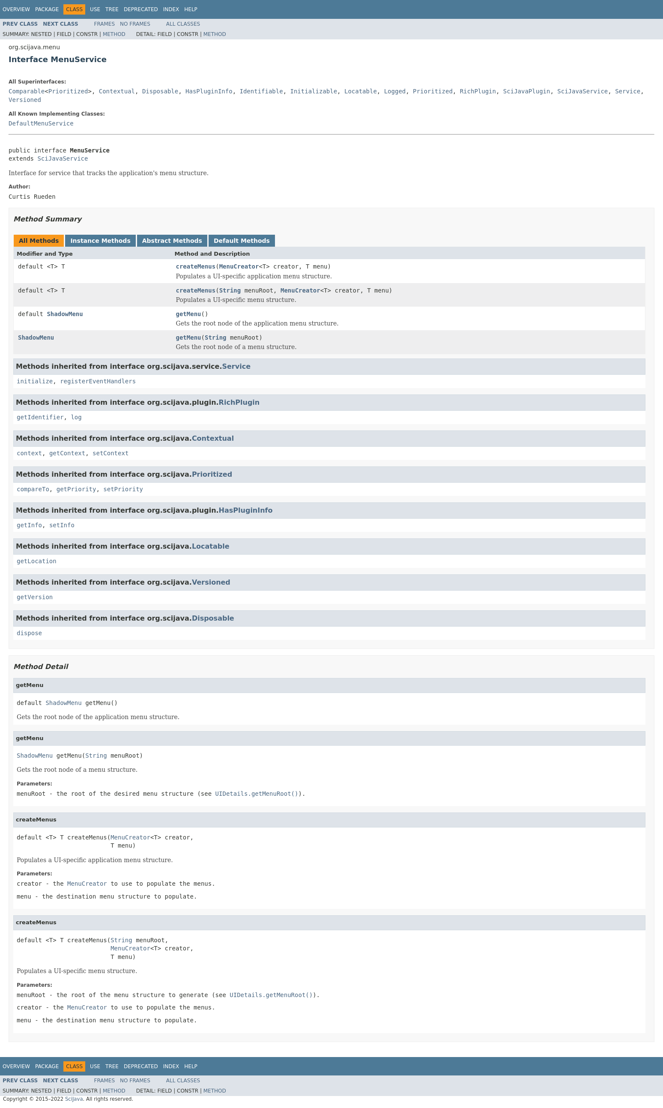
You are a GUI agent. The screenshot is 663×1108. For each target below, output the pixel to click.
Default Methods (242, 240)
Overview (16, 9)
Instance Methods (100, 240)
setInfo (62, 525)
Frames (104, 24)
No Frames (135, 24)
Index (171, 9)
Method (114, 34)
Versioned (25, 99)
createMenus (196, 266)
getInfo (29, 525)
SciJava (74, 1099)
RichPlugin (478, 91)
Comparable (27, 91)
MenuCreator (239, 266)
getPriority (76, 489)
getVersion (35, 597)
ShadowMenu (65, 314)
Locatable (360, 91)
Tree (112, 9)
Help (190, 9)
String (230, 290)
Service (627, 91)
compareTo (33, 489)
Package (47, 9)
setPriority (123, 489)
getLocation (37, 561)
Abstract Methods (172, 240)
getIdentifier (40, 417)
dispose (29, 633)
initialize (35, 381)
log (76, 417)
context (29, 453)
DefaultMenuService (41, 123)
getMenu (188, 314)
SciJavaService (582, 91)
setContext (110, 453)
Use (95, 9)
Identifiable (261, 91)
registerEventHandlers (98, 381)
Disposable (160, 91)
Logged (395, 91)
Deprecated (141, 9)
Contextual (117, 91)
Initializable (313, 91)
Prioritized (68, 91)
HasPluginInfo (209, 91)
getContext (67, 453)
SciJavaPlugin (526, 91)
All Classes (183, 24)
